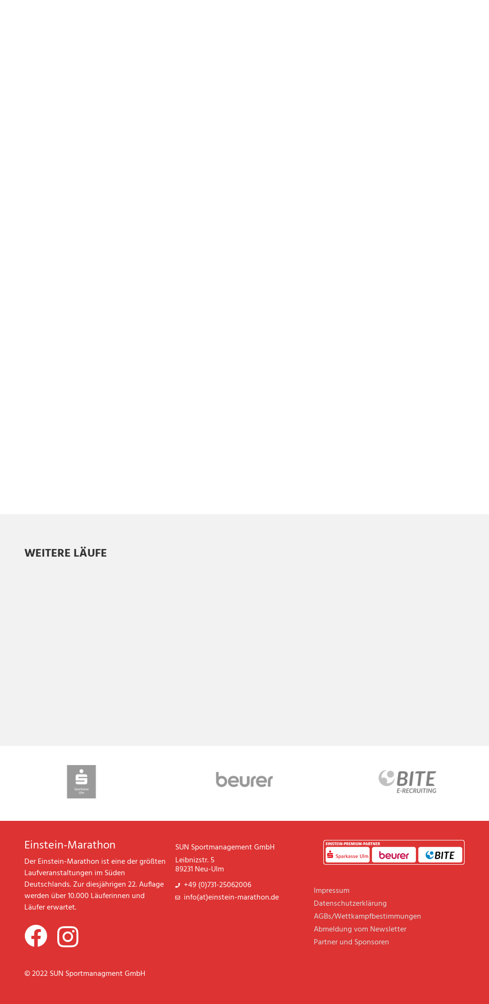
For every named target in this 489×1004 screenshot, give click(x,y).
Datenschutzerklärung (350, 904)
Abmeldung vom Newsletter (360, 929)
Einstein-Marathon (70, 846)
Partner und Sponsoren (351, 942)
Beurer (389, 857)
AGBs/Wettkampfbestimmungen (367, 917)
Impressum (332, 891)
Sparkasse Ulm (344, 857)
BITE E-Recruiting (435, 857)
